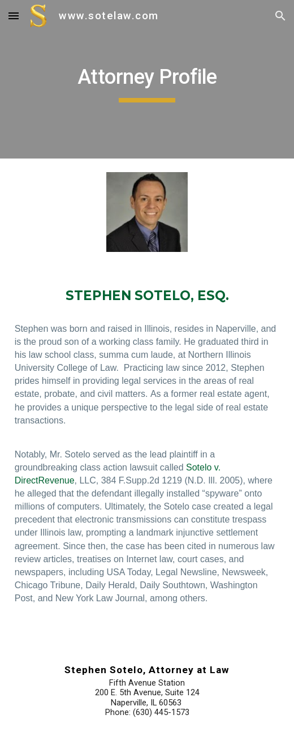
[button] (13, 15)
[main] (147, 79)
